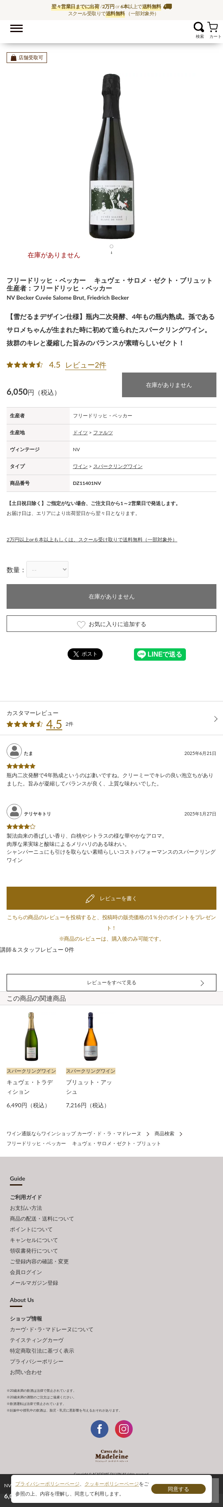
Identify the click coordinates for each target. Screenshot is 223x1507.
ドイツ (80, 432)
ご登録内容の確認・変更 (39, 1261)
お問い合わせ (26, 1372)
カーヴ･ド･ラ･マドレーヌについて (52, 1329)
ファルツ (103, 432)
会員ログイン (26, 1272)
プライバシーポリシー (36, 1361)
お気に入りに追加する (111, 624)
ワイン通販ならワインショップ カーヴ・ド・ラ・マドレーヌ (111, 29)
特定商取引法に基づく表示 (42, 1350)
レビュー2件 (85, 364)
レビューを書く (117, 898)
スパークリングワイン (118, 466)
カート (212, 27)
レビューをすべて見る (111, 982)
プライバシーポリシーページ (47, 1484)
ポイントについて (31, 1229)
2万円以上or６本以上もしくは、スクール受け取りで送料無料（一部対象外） (92, 539)
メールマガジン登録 (34, 1282)
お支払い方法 (26, 1207)
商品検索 (164, 1133)
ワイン (80, 466)
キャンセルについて (34, 1240)
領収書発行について (34, 1250)
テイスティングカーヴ (36, 1340)
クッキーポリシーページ (112, 1484)
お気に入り (188, 27)
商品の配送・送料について (42, 1218)
